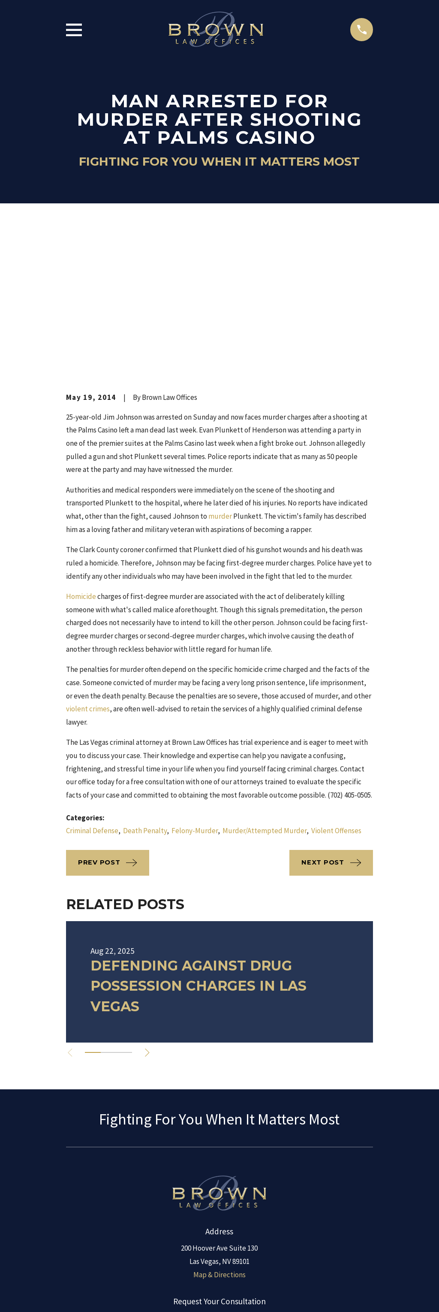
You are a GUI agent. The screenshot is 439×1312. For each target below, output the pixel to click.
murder (220, 370)
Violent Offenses (336, 684)
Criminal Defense (92, 684)
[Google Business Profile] (251, 1211)
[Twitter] (230, 1211)
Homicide (81, 450)
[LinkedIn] (188, 1211)
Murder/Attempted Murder (265, 684)
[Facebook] (209, 1211)
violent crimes (88, 563)
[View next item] (149, 907)
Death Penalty (145, 684)
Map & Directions (219, 1128)
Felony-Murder (194, 684)
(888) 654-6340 (219, 1171)
